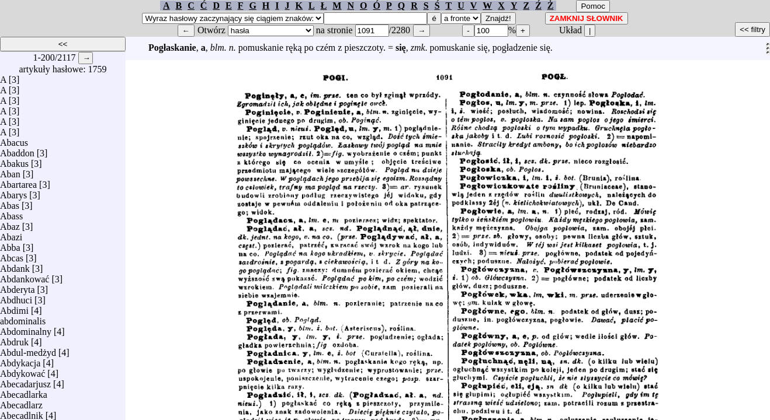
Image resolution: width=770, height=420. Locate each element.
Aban (10, 171)
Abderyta (17, 287)
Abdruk (14, 339)
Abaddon (17, 150)
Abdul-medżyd (28, 350)
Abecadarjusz (25, 381)
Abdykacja (20, 360)
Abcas (11, 255)
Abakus (14, 161)
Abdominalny (25, 329)
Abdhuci (16, 297)
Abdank (15, 266)
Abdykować (22, 371)
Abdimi (14, 308)
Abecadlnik (21, 413)
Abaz (10, 224)
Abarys (13, 192)
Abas (9, 203)
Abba (10, 245)
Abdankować (24, 276)
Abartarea (18, 182)
